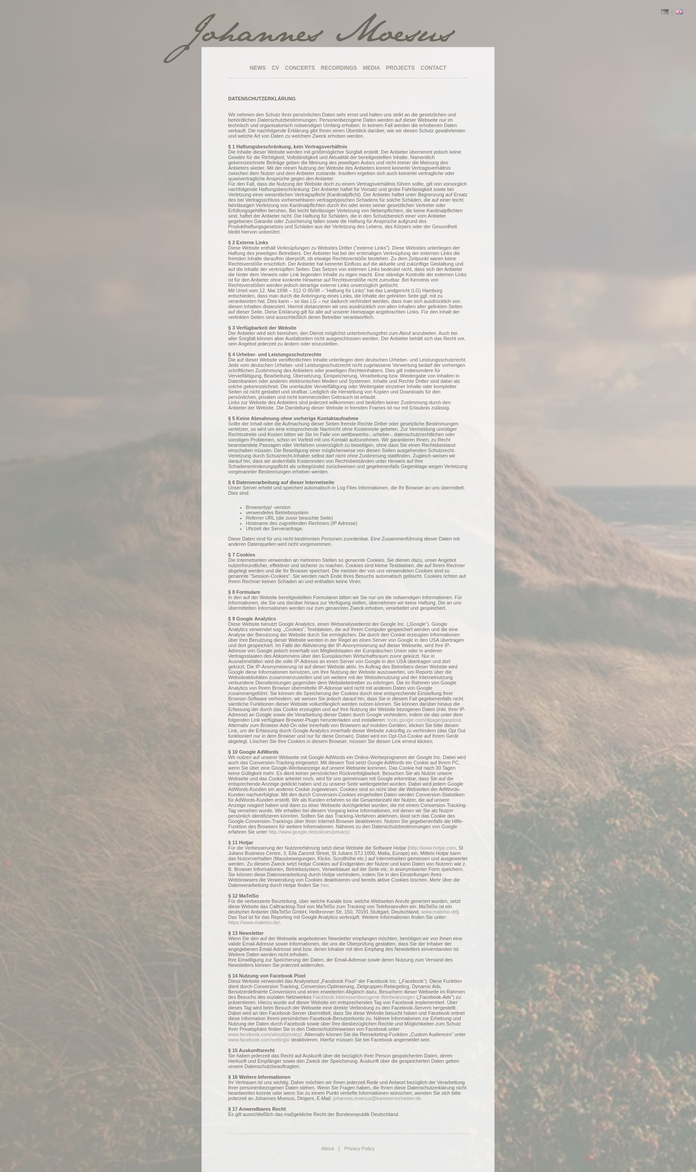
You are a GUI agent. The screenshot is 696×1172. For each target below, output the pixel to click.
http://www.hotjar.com (432, 847)
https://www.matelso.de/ (254, 922)
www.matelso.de (439, 911)
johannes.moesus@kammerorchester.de (377, 1098)
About (327, 1148)
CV (275, 68)
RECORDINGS (339, 68)
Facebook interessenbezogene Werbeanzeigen (364, 997)
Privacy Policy (359, 1148)
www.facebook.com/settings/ (259, 1039)
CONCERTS (300, 68)
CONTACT (434, 68)
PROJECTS (400, 68)
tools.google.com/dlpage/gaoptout (424, 720)
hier (325, 885)
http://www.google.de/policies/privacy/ (309, 831)
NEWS (258, 68)
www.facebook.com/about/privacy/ (265, 1034)
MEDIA (371, 68)
